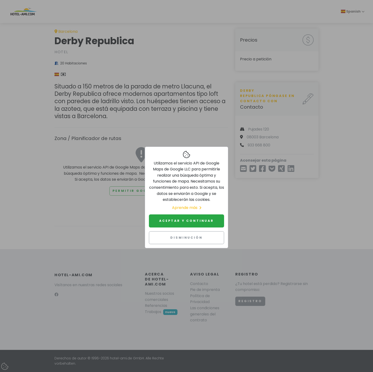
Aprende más (186, 207)
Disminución (186, 238)
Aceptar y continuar (186, 221)
